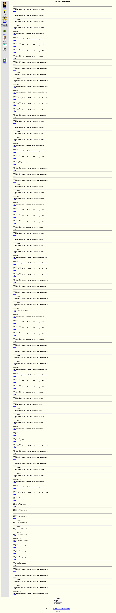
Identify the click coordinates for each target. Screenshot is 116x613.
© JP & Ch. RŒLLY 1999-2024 (61, 609)
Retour (14, 11)
